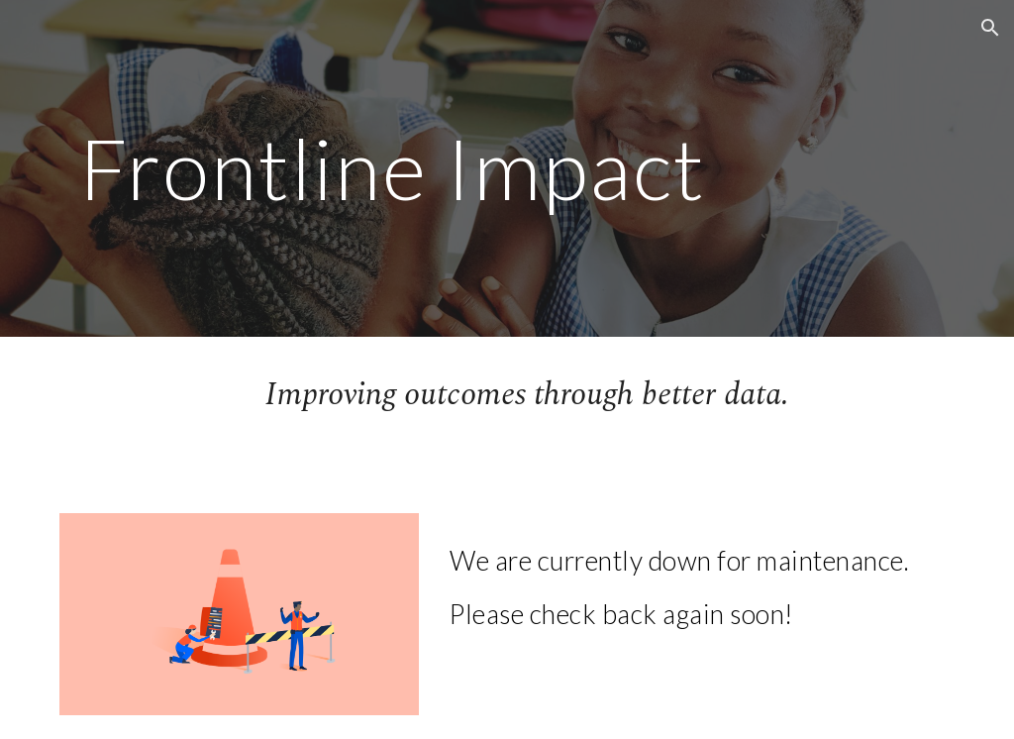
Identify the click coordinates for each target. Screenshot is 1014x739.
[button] (990, 28)
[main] (392, 168)
